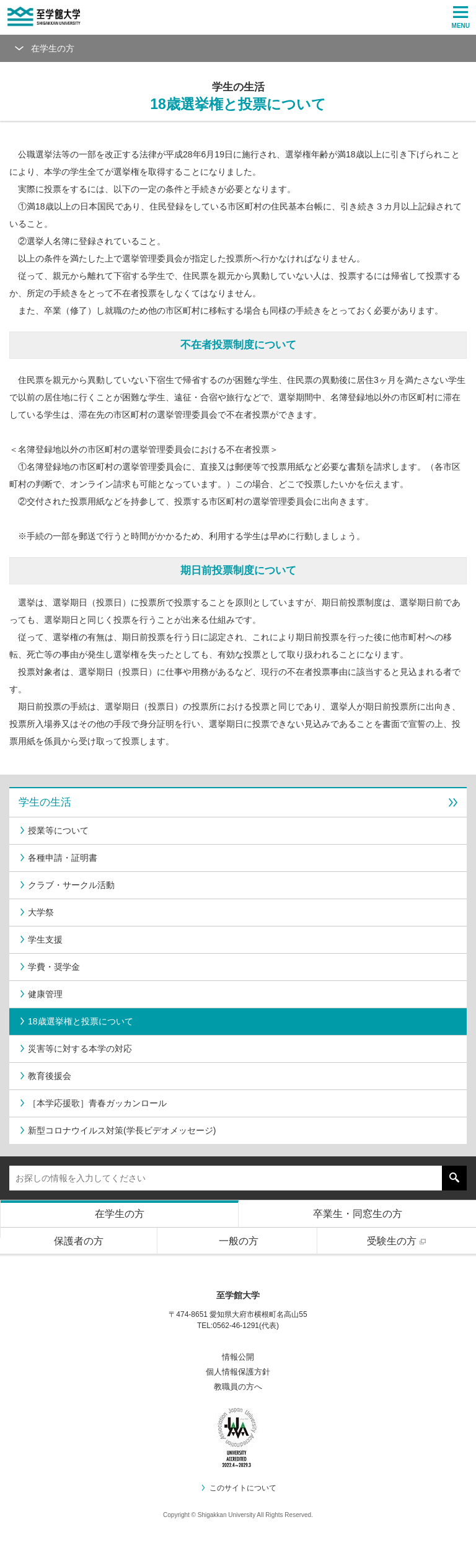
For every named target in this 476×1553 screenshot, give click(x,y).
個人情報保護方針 (238, 1371)
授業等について (54, 830)
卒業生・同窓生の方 (357, 1213)
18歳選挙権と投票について (76, 1021)
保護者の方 (79, 1241)
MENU (461, 17)
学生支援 (41, 939)
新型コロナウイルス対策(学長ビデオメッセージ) (117, 1130)
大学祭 (36, 912)
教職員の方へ (238, 1386)
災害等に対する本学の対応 (75, 1048)
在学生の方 (119, 1213)
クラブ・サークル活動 (67, 885)
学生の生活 (238, 802)
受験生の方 (398, 1241)
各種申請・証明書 (58, 857)
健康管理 (41, 994)
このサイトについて (238, 1488)
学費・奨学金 (49, 966)
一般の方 (238, 1241)
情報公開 (238, 1357)
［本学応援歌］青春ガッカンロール (93, 1103)
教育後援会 (45, 1075)
